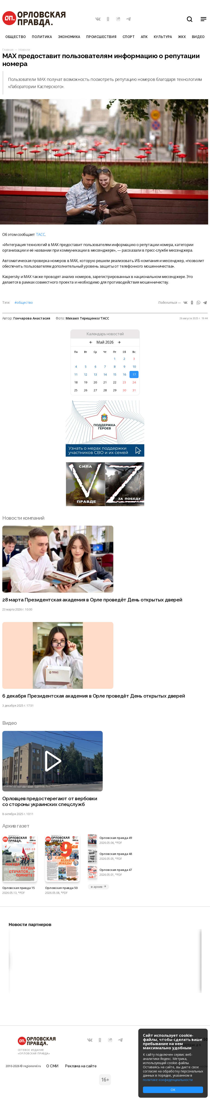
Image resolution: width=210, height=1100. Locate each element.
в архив (98, 887)
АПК (144, 37)
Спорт (129, 37)
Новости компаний (23, 518)
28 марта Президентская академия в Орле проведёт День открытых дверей (92, 600)
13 (95, 374)
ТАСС (40, 234)
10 (134, 366)
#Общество (24, 302)
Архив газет (15, 826)
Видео (198, 37)
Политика (42, 37)
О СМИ (52, 1066)
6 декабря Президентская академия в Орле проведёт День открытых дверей (93, 696)
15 (114, 374)
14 (105, 374)
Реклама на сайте (80, 1066)
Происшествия (101, 37)
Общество (15, 37)
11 (75, 374)
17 (134, 374)
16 (124, 374)
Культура (163, 37)
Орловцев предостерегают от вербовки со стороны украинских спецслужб (49, 801)
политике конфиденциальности (168, 1080)
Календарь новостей (105, 334)
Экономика (69, 37)
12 (85, 374)
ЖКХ (182, 37)
